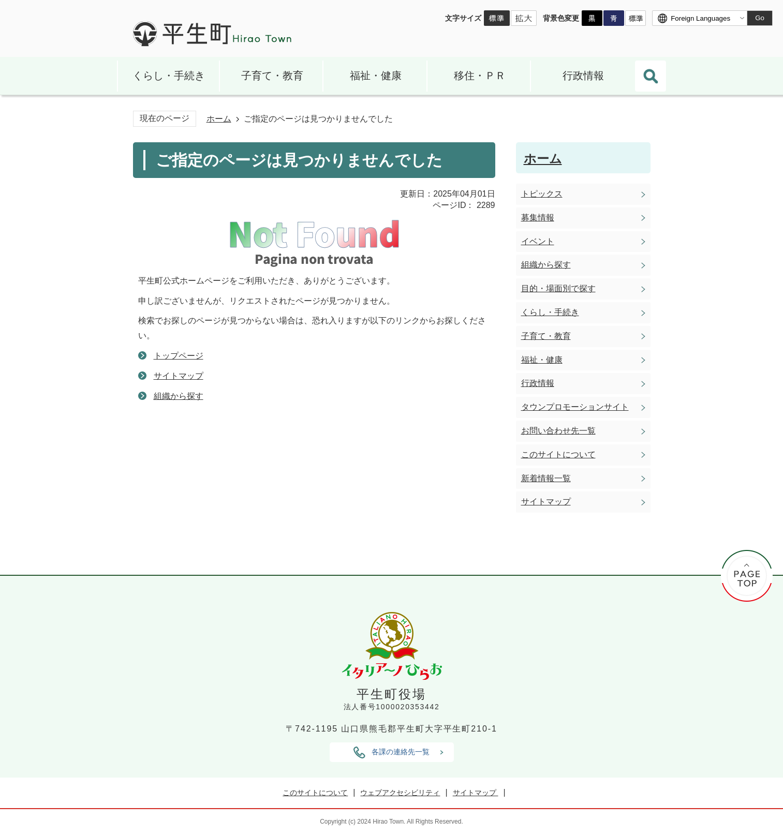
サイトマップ (178, 375)
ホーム (218, 118)
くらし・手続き (168, 75)
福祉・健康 (376, 75)
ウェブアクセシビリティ (400, 792)
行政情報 (583, 75)
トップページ (178, 355)
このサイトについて (315, 792)
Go (759, 18)
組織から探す (178, 396)
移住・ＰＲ (480, 75)
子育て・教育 (272, 75)
